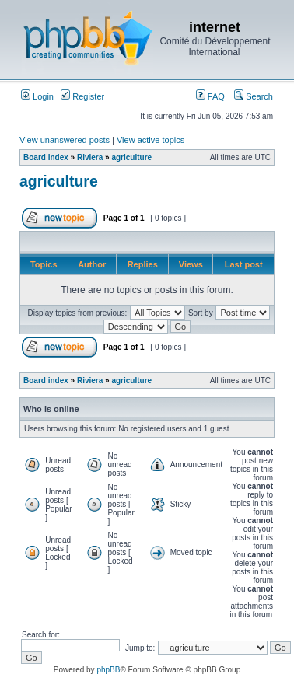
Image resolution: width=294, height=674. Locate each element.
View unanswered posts (64, 140)
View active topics (150, 140)
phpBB (108, 669)
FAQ (210, 96)
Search (253, 96)
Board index (45, 157)
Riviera (90, 157)
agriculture (131, 157)
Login (37, 96)
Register (82, 96)
